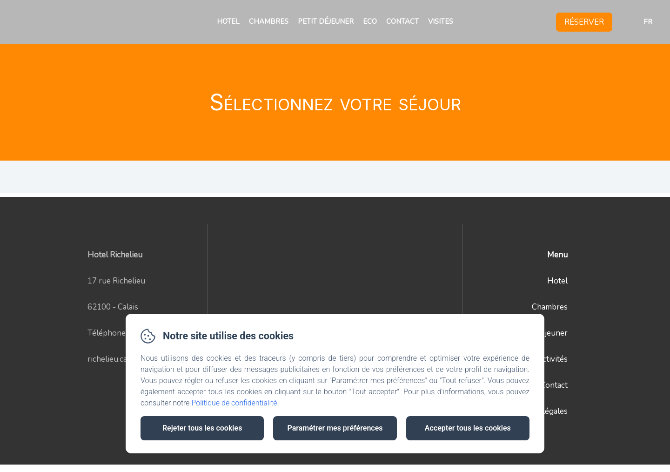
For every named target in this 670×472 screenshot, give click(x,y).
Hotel (228, 21)
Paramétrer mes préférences (334, 428)
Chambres (268, 21)
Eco (370, 21)
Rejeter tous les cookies (202, 428)
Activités (552, 359)
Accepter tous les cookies (468, 428)
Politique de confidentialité (234, 402)
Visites (440, 21)
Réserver (584, 22)
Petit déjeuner (326, 21)
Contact (402, 21)
